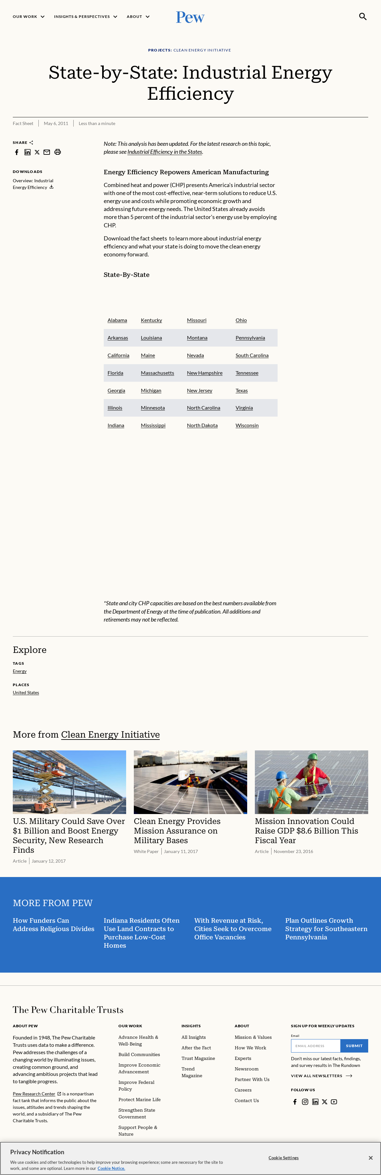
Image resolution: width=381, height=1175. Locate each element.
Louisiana (151, 337)
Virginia (244, 407)
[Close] (371, 1162)
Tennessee (246, 373)
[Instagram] (305, 1102)
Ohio (241, 320)
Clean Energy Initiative (110, 734)
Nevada (195, 355)
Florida (115, 373)
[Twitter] (325, 1102)
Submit (354, 1045)
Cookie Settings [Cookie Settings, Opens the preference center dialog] (284, 1161)
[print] (57, 152)
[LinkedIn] (315, 1102)
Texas (241, 390)
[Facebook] (295, 1102)
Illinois (115, 407)
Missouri (196, 320)
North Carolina (203, 407)
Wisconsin (246, 425)
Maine (148, 355)
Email (295, 1035)
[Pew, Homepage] (190, 16)
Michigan (151, 390)
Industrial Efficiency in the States (164, 151)
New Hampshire (204, 373)
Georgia (116, 390)
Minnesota (153, 407)
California (118, 355)
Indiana (116, 425)
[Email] (316, 1046)
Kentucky (151, 320)
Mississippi (153, 425)
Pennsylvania (250, 337)
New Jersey (199, 390)
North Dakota (202, 425)
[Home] (68, 1009)
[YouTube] (334, 1102)
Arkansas (118, 337)
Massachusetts (157, 373)
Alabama (117, 320)
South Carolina (251, 355)
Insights (191, 1025)
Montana (197, 337)
